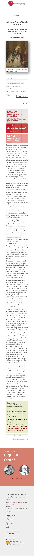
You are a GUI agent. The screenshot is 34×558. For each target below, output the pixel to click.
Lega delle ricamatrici (11, 88)
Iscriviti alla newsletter (11, 537)
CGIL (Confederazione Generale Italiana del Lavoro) (16, 92)
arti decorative (16, 86)
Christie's (15, 426)
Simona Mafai (18, 38)
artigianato (8, 86)
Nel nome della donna (15, 541)
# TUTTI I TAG (22, 96)
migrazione (9, 81)
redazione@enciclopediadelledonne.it (18, 502)
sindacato (15, 81)
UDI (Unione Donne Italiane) (13, 83)
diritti (22, 83)
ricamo (8, 95)
